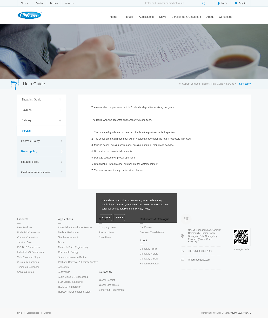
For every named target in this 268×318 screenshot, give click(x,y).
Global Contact (107, 280)
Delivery (26, 120)
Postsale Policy (30, 141)
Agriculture (64, 267)
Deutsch (54, 3)
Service (230, 83)
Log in (224, 3)
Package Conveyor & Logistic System (78, 262)
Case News (105, 237)
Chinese (24, 3)
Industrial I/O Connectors (30, 252)
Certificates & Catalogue (186, 16)
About (210, 16)
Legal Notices (33, 313)
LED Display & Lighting (70, 281)
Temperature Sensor (28, 267)
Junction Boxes (25, 242)
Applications (146, 16)
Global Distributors (109, 285)
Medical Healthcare (68, 232)
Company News (107, 227)
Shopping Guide (31, 99)
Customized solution (28, 262)
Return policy (29, 151)
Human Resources (150, 263)
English (39, 3)
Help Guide (217, 83)
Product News (106, 232)
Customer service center (36, 172)
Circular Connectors (27, 237)
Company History (149, 253)
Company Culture (149, 258)
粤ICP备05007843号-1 (240, 313)
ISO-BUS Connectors (28, 247)
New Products (24, 227)
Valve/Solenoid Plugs (28, 257)
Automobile (64, 272)
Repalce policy (30, 161)
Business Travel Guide (152, 232)
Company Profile (149, 248)
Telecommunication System (72, 257)
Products (128, 16)
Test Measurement (68, 237)
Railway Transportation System (74, 291)
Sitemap (47, 313)
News (162, 16)
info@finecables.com (199, 259)
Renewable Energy (68, 252)
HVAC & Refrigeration (69, 286)
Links (19, 313)
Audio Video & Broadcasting (73, 277)
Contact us (225, 16)
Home (113, 16)
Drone (61, 242)
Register (243, 3)
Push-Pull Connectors (28, 232)
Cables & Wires (25, 272)
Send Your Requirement (111, 289)
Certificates (146, 227)
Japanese (69, 3)
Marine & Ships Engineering (73, 247)
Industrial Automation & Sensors (75, 227)
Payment (27, 110)
